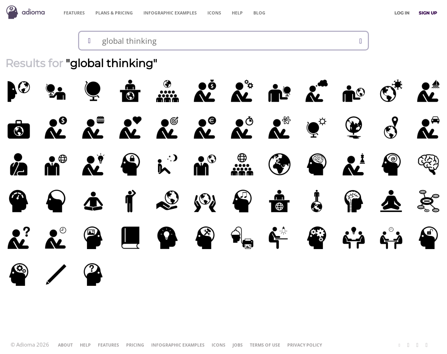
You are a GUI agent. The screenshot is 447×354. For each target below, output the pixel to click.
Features (74, 13)
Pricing (114, 13)
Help (237, 13)
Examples (170, 13)
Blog (259, 13)
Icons (214, 13)
